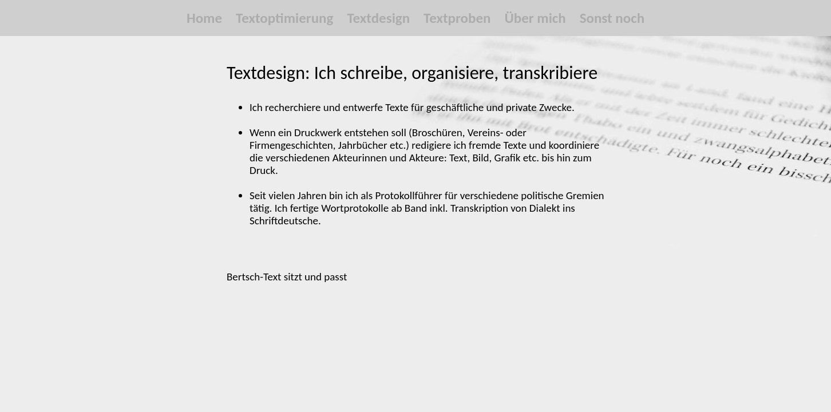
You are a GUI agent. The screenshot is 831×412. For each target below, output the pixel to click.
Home (204, 18)
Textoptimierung (284, 18)
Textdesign (378, 18)
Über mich (534, 18)
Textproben (457, 18)
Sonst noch (612, 18)
